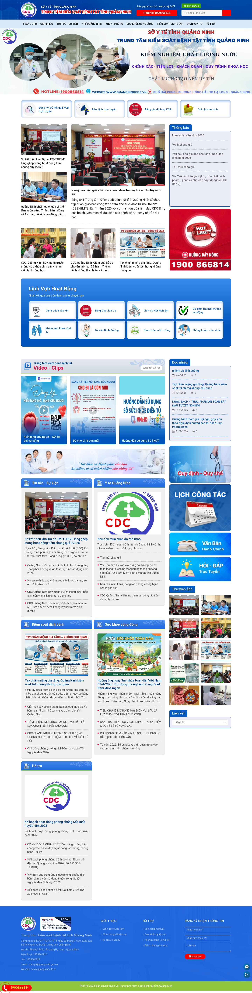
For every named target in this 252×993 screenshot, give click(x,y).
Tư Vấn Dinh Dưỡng (107, 332)
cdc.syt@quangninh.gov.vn (43, 966)
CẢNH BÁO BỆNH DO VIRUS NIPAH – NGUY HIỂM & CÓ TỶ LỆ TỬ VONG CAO (130, 726)
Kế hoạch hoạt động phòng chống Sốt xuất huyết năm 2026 (55, 826)
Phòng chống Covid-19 (156, 942)
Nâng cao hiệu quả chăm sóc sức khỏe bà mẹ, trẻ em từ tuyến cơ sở (116, 193)
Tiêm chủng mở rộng (155, 947)
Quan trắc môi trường (153, 332)
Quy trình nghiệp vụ (154, 936)
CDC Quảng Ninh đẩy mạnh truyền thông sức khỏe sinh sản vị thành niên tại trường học (42, 267)
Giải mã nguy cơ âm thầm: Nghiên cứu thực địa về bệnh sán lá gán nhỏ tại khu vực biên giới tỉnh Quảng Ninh (57, 712)
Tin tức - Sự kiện (67, 24)
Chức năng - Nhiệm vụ (114, 936)
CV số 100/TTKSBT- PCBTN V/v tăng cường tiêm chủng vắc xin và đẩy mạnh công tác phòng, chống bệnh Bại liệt (57, 850)
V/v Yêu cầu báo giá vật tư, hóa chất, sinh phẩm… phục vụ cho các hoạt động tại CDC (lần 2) (199, 181)
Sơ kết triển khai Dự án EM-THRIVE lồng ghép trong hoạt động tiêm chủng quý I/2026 (43, 164)
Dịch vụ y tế (194, 24)
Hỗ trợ (210, 24)
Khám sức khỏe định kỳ (56, 332)
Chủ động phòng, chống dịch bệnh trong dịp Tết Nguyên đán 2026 (55, 752)
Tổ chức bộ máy (110, 942)
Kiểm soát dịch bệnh (170, 24)
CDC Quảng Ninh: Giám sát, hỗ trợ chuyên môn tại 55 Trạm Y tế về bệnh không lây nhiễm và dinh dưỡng (92, 267)
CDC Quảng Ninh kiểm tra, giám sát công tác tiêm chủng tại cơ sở (129, 599)
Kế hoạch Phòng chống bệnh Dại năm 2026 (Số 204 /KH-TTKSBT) (55, 894)
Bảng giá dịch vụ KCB (159, 109)
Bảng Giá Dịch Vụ (106, 311)
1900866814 (40, 956)
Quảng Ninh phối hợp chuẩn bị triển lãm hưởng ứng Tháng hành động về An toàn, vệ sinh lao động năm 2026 (43, 211)
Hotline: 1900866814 (156, 12)
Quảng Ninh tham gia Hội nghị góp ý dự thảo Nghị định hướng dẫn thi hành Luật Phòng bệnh (197, 426)
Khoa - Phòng (114, 24)
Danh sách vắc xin (58, 311)
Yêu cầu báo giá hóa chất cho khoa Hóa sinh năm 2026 (197, 157)
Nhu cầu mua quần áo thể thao (119, 541)
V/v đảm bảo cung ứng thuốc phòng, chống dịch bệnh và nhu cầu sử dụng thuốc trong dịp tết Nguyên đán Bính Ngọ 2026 (56, 880)
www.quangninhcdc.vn (43, 971)
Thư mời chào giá (183, 168)
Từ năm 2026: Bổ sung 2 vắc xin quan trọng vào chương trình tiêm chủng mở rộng (129, 748)
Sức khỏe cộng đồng (140, 24)
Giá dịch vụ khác (209, 109)
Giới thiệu (46, 24)
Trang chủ (30, 24)
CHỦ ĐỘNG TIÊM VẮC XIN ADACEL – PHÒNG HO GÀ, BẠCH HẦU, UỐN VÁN (130, 737)
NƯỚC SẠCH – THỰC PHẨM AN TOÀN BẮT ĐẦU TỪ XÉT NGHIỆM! (199, 406)
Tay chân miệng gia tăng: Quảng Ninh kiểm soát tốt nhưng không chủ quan (140, 267)
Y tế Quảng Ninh (91, 24)
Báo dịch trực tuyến (105, 109)
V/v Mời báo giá (182, 146)
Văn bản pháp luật (153, 931)
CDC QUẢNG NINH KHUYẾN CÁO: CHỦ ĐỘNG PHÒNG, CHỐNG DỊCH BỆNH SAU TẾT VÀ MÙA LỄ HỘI (57, 739)
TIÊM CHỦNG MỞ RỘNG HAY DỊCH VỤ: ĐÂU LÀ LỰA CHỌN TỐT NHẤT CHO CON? (55, 726)
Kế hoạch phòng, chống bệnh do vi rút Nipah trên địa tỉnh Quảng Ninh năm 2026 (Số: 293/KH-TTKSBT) (56, 865)
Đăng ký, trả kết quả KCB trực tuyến (52, 109)
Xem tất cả (151, 370)
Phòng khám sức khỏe (204, 332)
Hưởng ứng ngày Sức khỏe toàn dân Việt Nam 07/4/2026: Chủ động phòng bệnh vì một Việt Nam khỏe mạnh (129, 686)
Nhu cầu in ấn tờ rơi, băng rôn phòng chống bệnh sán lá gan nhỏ (129, 588)
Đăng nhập (190, 6)
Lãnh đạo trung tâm (112, 931)
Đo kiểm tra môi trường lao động (203, 311)
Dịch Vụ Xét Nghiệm (157, 311)
